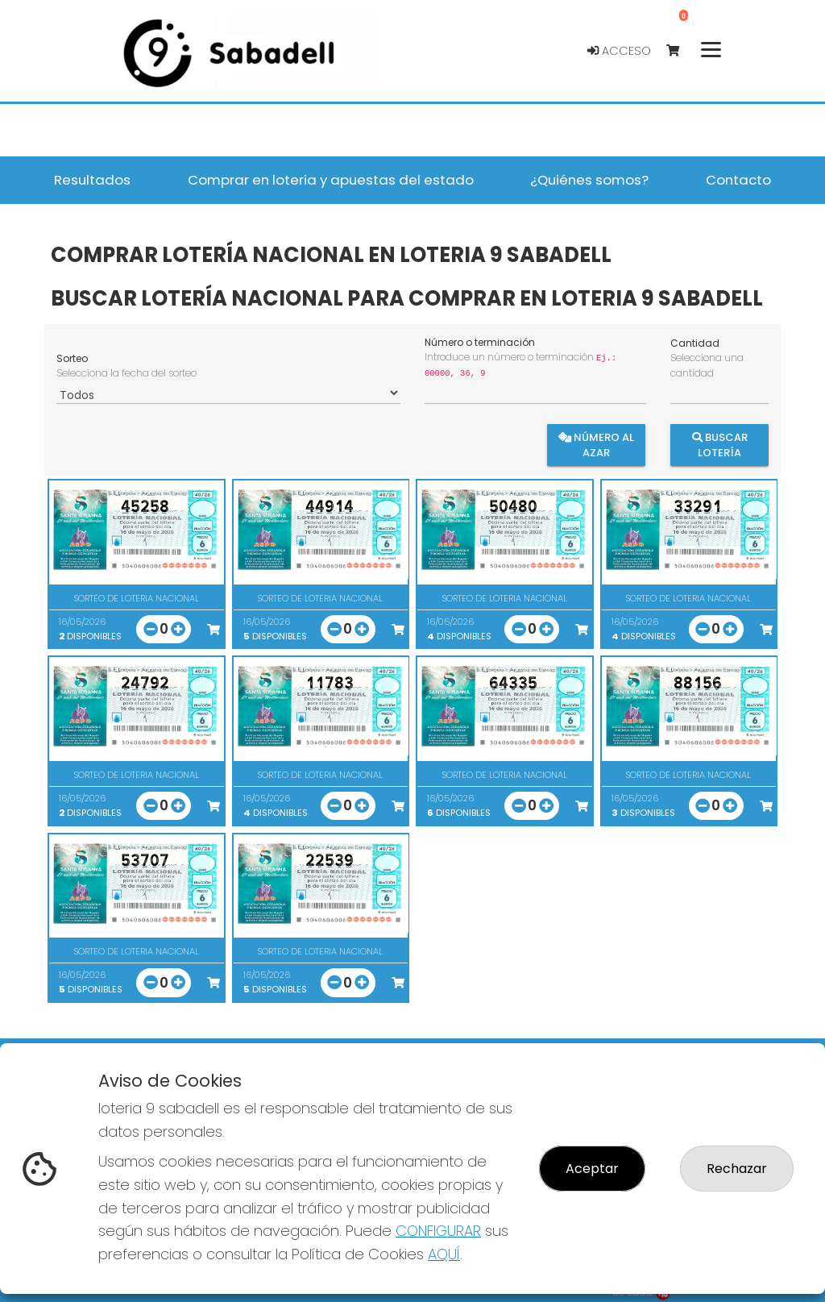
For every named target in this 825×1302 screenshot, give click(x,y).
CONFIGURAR (438, 1231)
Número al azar (597, 445)
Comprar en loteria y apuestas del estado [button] (331, 179)
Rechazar (737, 1168)
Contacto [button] (738, 179)
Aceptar (592, 1168)
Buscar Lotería (719, 445)
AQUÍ (444, 1254)
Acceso (619, 51)
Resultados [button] (92, 179)
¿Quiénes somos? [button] (589, 179)
